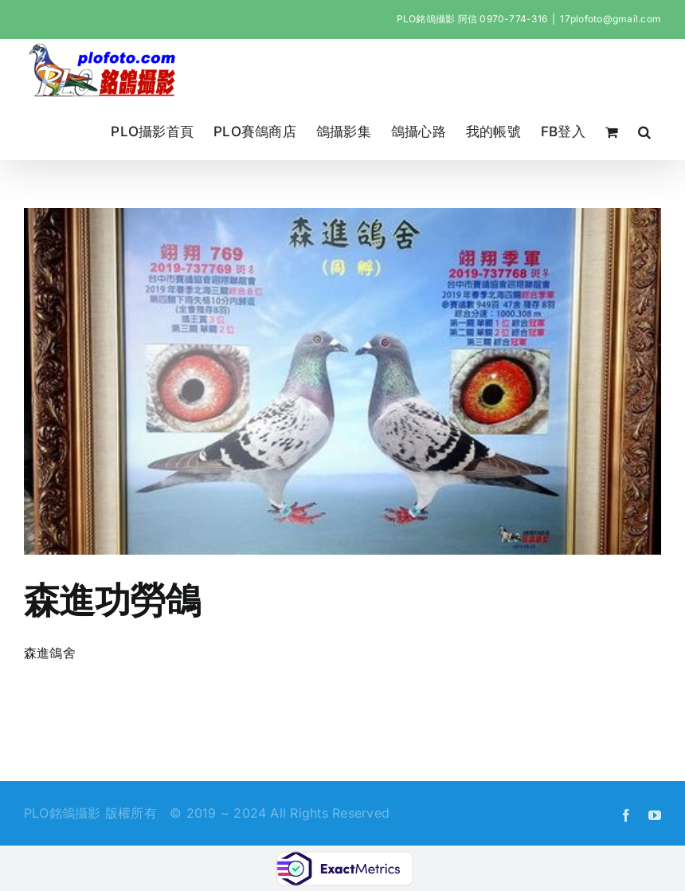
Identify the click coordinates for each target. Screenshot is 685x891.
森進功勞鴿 (112, 600)
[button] (644, 131)
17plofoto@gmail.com (610, 19)
